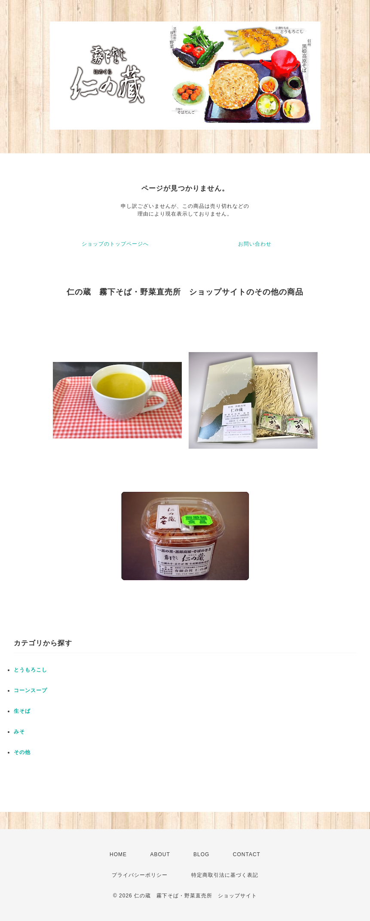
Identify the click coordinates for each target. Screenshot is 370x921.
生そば (22, 711)
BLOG (201, 854)
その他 (22, 752)
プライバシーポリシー (140, 875)
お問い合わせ (255, 244)
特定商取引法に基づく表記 (224, 875)
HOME (118, 854)
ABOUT (160, 854)
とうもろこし (30, 670)
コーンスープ (30, 690)
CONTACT (246, 854)
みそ (19, 732)
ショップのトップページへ (115, 244)
